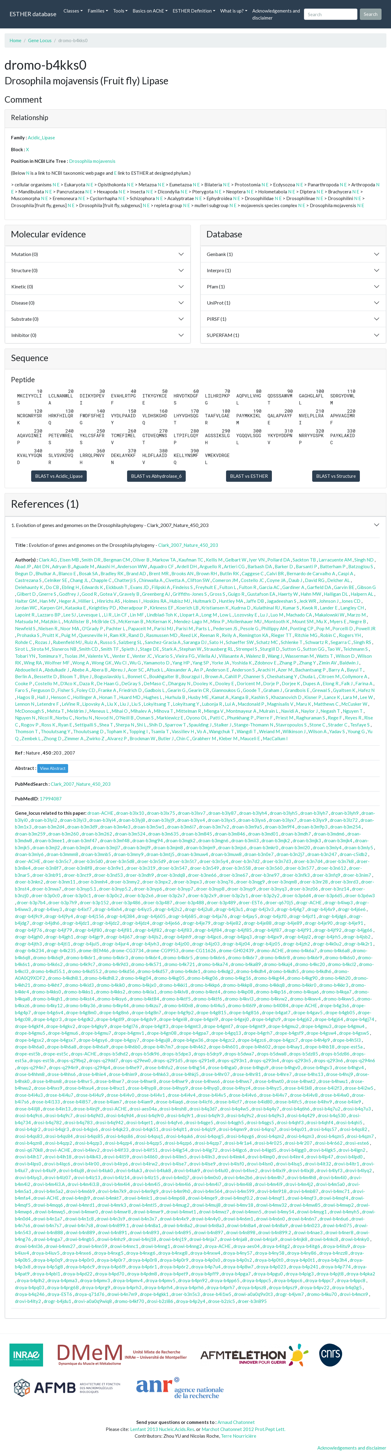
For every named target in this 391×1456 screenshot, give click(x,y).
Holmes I (132, 601)
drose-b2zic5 (221, 1301)
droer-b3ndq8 (171, 875)
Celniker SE (55, 580)
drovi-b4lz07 (57, 1177)
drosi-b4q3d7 (203, 1108)
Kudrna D (240, 607)
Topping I (138, 731)
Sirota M (40, 649)
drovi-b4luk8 (158, 1170)
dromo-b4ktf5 (176, 998)
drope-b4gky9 (92, 1026)
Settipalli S (86, 724)
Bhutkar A (45, 573)
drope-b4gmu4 (349, 1026)
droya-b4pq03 (29, 1287)
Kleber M (228, 738)
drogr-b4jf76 (28, 930)
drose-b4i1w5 (217, 1294)
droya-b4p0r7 (111, 1260)
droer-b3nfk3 (296, 875)
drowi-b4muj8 (206, 1205)
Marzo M (356, 614)
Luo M (276, 614)
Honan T (107, 697)
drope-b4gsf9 (289, 1033)
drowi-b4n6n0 (270, 1218)
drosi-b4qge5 (199, 1122)
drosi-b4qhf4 (319, 1122)
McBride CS (103, 621)
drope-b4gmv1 (129, 1033)
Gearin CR (198, 690)
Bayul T (354, 669)
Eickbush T (116, 587)
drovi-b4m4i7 (207, 1184)
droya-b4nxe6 (76, 1253)
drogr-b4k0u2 (327, 943)
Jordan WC (26, 607)
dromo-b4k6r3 (113, 957)
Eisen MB (69, 559)
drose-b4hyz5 (267, 1088)
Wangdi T (246, 731)
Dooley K (202, 683)
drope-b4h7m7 (158, 1046)
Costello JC (252, 580)
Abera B (99, 669)
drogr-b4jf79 (58, 930)
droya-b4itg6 (306, 1246)
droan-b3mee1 (50, 840)
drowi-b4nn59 (92, 1246)
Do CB (52, 587)
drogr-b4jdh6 (46, 923)
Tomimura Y (49, 656)
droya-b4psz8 (252, 1287)
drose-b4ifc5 (288, 1101)
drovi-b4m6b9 (80, 1191)
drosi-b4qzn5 (330, 1136)
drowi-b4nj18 (142, 1239)
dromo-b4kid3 (79, 985)
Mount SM (302, 621)
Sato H (216, 642)
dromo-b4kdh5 (284, 971)
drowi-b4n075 (337, 1225)
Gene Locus (40, 40)
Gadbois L (154, 690)
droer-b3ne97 (265, 875)
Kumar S (291, 607)
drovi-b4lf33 (115, 1150)
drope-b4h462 (191, 1046)
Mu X (321, 621)
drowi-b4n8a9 (273, 1225)
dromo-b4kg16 (236, 978)
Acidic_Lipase (41, 137)
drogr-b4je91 (349, 923)
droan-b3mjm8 (168, 847)
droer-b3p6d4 (296, 895)
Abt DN (41, 566)
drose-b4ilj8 (27, 1108)
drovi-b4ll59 (116, 1156)
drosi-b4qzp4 (118, 1143)
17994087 (51, 798)
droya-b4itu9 (336, 1246)
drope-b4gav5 (308, 1012)
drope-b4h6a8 (61, 1046)
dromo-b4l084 (273, 1005)
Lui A (230, 704)
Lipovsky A (93, 704)
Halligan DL (336, 594)
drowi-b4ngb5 (79, 1239)
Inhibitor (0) (23, 335)
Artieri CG (234, 566)
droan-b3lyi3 (73, 820)
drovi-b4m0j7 (175, 1177)
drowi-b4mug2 (174, 1205)
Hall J (42, 697)
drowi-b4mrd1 (80, 1205)
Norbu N (83, 717)
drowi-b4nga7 (48, 1239)
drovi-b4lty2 (28, 1301)
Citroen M (329, 676)
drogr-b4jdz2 (105, 923)
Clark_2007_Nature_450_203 (188, 545)
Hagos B (25, 697)
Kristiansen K (214, 607)
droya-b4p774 (336, 1266)
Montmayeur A (241, 711)
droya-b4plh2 (31, 1280)
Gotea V (108, 594)
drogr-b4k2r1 (358, 943)
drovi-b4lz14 (116, 1177)
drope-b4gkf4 (29, 1026)
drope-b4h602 (256, 1046)
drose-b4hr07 (215, 1074)
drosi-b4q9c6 (28, 1115)
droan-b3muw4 (192, 854)
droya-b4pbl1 (46, 1273)
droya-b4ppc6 (288, 1280)
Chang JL (79, 580)
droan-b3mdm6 (329, 833)
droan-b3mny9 (129, 854)
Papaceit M (139, 628)
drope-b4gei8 (173, 1019)
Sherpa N (125, 724)
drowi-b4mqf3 (301, 1198)
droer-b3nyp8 (210, 888)
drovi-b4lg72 (203, 1150)
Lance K (332, 697)
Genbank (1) (220, 254)
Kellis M (214, 559)
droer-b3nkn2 (29, 881)
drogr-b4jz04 (236, 943)
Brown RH (206, 573)
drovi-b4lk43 (87, 1156)
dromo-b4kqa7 (337, 991)
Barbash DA (259, 566)
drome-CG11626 (198, 950)
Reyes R (353, 717)
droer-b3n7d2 (245, 861)
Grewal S (321, 690)
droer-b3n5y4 (213, 861)
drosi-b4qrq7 (263, 1129)
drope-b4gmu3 (316, 1026)
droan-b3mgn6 (213, 840)
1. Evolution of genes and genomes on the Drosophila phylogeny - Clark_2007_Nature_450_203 (109, 525)
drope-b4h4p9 (315, 1040)
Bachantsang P (310, 669)
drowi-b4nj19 (173, 1239)
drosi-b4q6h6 (296, 1108)
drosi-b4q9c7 (59, 1115)
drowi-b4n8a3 (209, 1225)
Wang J (275, 656)
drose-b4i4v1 (151, 1095)
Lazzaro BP (48, 614)
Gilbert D (26, 594)
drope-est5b (27, 1053)
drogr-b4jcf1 (302, 916)
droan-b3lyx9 (313, 820)
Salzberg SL (130, 642)
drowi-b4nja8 (233, 1239)
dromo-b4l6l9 (242, 1005)
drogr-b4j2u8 (199, 909)
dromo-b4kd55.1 (48, 971)
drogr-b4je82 (227, 923)
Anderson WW (132, 566)
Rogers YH (350, 635)
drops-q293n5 (296, 1060)
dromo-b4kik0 (111, 985)
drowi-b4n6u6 (334, 1218)
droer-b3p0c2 (108, 895)
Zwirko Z (95, 738)
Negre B (357, 621)
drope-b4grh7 (258, 1033)
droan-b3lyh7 (314, 813)
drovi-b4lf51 (144, 1150)
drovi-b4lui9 (43, 1170)
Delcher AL (338, 580)
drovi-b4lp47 (319, 1156)
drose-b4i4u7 (59, 1095)
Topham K (116, 731)
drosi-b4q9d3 (89, 1115)
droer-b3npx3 (188, 881)
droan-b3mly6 (29, 854)
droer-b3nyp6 (148, 888)
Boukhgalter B (163, 676)
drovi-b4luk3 (129, 1170)
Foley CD (85, 690)
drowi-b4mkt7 (107, 1198)
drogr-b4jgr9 (89, 936)
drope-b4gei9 (204, 1019)
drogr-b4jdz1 (76, 923)
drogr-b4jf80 (88, 930)
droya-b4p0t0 (269, 1260)
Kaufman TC (190, 559)
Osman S (145, 717)
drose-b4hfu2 (159, 1067)
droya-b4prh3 (127, 1287)
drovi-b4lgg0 (292, 1150)
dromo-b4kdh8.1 (65, 978)
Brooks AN (182, 573)
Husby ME (198, 697)
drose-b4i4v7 (273, 1095)
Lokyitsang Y (186, 704)
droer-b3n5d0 (88, 861)
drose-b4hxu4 (79, 1088)
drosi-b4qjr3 (56, 1129)
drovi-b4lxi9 (273, 1170)
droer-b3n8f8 (78, 868)
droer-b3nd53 (108, 875)
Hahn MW (311, 594)
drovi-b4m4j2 (299, 1184)
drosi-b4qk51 (145, 1129)
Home (15, 40)
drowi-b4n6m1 (238, 1218)
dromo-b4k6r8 (275, 957)
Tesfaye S (360, 724)
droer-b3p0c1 (77, 895)
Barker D (284, 566)
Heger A (67, 601)
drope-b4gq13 (226, 1033)
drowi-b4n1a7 (47, 1218)
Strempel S (246, 649)
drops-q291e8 (200, 1060)
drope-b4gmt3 (186, 1026)
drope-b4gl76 (124, 1026)
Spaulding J (200, 724)
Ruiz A (90, 642)
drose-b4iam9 (139, 1101)
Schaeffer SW (240, 642)
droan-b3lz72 (344, 820)
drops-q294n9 (63, 1067)
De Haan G (108, 683)
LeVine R (70, 704)
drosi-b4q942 (109, 1122)
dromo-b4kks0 (46, 991)
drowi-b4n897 (208, 1232)
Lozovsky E (245, 614)
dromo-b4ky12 (47, 1005)
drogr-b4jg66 (358, 930)
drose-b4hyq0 (205, 1088)
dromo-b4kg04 (136, 978)
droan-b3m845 (196, 833)
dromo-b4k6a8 (335, 950)
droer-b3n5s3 (185, 1294)
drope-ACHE (304, 1005)
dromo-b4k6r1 (81, 957)
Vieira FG (185, 656)
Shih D (155, 724)
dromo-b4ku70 (322, 1294)
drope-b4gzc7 (283, 1040)
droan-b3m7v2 (214, 826)
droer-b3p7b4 (31, 902)
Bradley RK (111, 573)
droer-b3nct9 (77, 875)
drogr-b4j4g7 (290, 909)
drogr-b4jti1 (57, 943)
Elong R (330, 683)
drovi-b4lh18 (58, 1156)
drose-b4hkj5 (185, 1074)
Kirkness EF (162, 607)
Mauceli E (250, 738)
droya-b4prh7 (220, 1287)
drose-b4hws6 (205, 1081)
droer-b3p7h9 (62, 902)
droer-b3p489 (221, 902)
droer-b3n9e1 (109, 868)
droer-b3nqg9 (250, 881)
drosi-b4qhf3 (290, 1122)
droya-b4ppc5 (256, 1280)
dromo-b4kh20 (335, 978)
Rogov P (29, 724)
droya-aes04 (246, 1246)
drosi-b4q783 (78, 1122)
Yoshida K (242, 662)
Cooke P (23, 683)
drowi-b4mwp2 (338, 1205)
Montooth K (276, 621)
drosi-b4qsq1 (149, 1136)
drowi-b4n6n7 (302, 1218)
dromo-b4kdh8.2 (101, 978)
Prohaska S (28, 635)
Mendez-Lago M (190, 621)
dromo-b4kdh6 (316, 971)
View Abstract (52, 768)
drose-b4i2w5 (359, 1088)
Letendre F (48, 704)
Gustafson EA (261, 594)
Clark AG (48, 559)
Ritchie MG (305, 635)
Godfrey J (69, 594)
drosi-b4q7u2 (326, 1108)
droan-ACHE (100, 813)
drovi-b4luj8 (71, 1170)
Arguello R (210, 566)
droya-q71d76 (89, 1294)
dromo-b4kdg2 (218, 971)
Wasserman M (299, 656)
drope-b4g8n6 (114, 1012)
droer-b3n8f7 (47, 868)
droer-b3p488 (189, 902)
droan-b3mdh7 (296, 833)
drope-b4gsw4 (321, 1033)
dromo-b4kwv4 (305, 998)
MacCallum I (275, 738)
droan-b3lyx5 (222, 820)
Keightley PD (102, 607)
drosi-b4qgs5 (260, 1122)
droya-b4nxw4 (205, 1253)
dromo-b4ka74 (213, 964)
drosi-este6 (357, 1143)
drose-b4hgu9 (254, 1067)
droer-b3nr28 (314, 881)
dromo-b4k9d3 (113, 964)
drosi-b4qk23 (114, 1129)
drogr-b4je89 (288, 923)
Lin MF (137, 614)
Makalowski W (329, 614)
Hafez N (366, 690)
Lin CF (120, 614)
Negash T (330, 711)
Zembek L (31, 738)
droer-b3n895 (252, 1301)
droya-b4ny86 (301, 1253)
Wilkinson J (294, 731)
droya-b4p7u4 (206, 1266)
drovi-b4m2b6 (238, 1177)
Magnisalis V (280, 704)
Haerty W (288, 594)
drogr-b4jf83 (178, 930)
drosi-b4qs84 (59, 1136)
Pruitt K (50, 635)
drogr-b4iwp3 (338, 902)
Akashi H (106, 566)
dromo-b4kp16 (271, 991)
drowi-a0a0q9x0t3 (253, 1294)
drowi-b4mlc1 (138, 1198)
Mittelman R (188, 711)
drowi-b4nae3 (308, 1232)
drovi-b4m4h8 (301, 1177)
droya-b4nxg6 (140, 1253)
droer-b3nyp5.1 (80, 888)
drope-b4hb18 (319, 1046)
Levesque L (90, 614)
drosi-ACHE (114, 1108)
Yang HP (181, 662)
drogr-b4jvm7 (290, 1294)
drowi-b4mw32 (271, 1205)
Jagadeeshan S (281, 601)
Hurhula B (175, 697)
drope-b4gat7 (276, 1012)
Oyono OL (196, 717)
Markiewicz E (169, 717)
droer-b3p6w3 (360, 895)
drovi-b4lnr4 (291, 1156)
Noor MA (69, 628)
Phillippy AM (274, 628)
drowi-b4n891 (112, 1232)
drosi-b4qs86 (119, 1136)
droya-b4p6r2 (174, 1266)
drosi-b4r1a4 (238, 1143)
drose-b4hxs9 (48, 1088)
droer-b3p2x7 (170, 895)
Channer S (253, 676)
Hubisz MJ (179, 601)
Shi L (141, 724)
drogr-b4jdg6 (332, 916)
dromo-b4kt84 (144, 998)
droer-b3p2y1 (233, 895)
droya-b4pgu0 (268, 1273)
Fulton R (247, 587)
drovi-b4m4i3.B (83, 1184)
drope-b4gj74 (360, 1019)
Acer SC (136, 669)
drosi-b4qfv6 (169, 1122)
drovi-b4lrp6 (115, 1163)
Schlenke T (291, 642)
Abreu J (117, 669)
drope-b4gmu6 (63, 1033)
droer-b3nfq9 (326, 875)
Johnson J (328, 601)
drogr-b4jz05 (266, 943)
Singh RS (362, 642)
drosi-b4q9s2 (240, 1115)
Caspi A (345, 573)
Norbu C (63, 717)
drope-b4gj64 (329, 1019)
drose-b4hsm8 (47, 1081)
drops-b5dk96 (145, 1053)
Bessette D (45, 676)
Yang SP (200, 662)
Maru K (303, 704)
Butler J (166, 738)
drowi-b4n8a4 (241, 1225)
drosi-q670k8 (29, 1150)
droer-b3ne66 (202, 875)
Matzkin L (51, 621)
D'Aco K (68, 683)
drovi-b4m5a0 (330, 1184)
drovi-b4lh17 (28, 1156)
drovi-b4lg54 (174, 1150)
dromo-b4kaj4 (278, 964)
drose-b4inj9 (86, 1108)
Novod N (104, 717)
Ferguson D (43, 690)
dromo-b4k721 (179, 964)
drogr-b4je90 (319, 923)
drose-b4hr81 (246, 1074)
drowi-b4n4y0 (206, 1218)
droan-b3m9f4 (279, 826)
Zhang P (287, 662)
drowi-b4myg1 (312, 1211)
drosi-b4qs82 (353, 1129)
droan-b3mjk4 (338, 840)
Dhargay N (179, 683)
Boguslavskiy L (109, 676)
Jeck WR (307, 601)
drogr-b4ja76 (213, 916)
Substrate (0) (24, 319)
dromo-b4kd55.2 (85, 971)
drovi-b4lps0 (28, 1163)
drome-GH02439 (236, 950)
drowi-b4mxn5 (246, 1211)
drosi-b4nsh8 (173, 1108)
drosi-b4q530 (332, 1115)
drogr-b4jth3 (28, 943)
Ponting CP (301, 628)
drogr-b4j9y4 (59, 916)
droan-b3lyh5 (284, 813)
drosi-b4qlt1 (174, 1129)
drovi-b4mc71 (335, 1191)
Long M (209, 614)
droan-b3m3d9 (82, 826)
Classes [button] (71, 10)
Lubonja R (212, 704)
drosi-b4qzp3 (88, 1143)
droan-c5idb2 (353, 854)
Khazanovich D (286, 697)
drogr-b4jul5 (86, 943)
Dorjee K (291, 683)
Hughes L (152, 697)
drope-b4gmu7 (96, 1033)
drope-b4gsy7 (124, 1040)
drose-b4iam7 (107, 1101)
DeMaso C (154, 683)
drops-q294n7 (31, 1067)
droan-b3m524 (130, 833)
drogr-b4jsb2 (357, 936)
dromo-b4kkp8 (237, 985)
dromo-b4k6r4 (145, 957)
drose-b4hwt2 (301, 1081)
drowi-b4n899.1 (112, 1225)
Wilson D (345, 656)
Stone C (317, 724)
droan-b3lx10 (130, 813)
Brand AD (136, 573)
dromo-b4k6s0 (340, 957)
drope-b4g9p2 (179, 1012)
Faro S (21, 690)
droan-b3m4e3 (115, 826)
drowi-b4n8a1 (146, 1225)
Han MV (47, 601)
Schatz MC (267, 642)
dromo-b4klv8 (173, 991)
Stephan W (190, 649)
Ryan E (65, 724)
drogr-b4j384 (121, 916)
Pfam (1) (216, 286)
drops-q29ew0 (136, 1060)
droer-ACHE (27, 861)
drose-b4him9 (123, 1074)
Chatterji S (125, 580)
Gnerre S (47, 594)
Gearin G (176, 690)
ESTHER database (32, 13)
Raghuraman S (310, 717)
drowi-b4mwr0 (83, 1211)
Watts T (324, 656)
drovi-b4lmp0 (261, 1156)
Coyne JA (276, 580)
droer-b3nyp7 (179, 888)
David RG (314, 580)
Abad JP (23, 566)
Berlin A (23, 676)
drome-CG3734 (127, 950)
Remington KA (253, 635)
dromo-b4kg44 (269, 978)
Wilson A (317, 731)
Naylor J (309, 711)
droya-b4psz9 (283, 1287)
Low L (226, 614)
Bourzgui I (191, 676)
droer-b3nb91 (46, 875)
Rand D (135, 635)
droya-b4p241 (303, 1266)
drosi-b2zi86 (160, 1301)
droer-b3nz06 (304, 888)
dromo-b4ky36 (80, 1005)
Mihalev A (140, 711)
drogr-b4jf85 (238, 930)
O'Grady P (92, 628)
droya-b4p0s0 (205, 1260)
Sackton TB (304, 559)
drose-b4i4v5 (212, 1095)
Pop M (323, 628)
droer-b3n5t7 (183, 861)
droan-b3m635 (163, 833)
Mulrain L (268, 711)
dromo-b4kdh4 (251, 971)
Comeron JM (225, 580)
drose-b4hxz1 (111, 1088)
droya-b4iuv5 (46, 1253)
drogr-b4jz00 (175, 943)
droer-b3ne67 (233, 875)
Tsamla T (160, 731)
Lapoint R (25, 614)
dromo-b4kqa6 (304, 991)
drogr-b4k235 (61, 950)
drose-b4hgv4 (349, 1067)
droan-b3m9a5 (247, 826)
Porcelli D (342, 628)
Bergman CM (116, 559)
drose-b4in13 (57, 1108)
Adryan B (61, 566)
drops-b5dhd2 (113, 1053)
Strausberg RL (218, 649)
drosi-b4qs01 (293, 1129)
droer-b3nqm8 (282, 881)
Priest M (284, 717)
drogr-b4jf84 (208, 930)
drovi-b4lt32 (318, 1163)
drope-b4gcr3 (47, 1019)
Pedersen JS (225, 628)
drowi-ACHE (46, 1198)
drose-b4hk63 (154, 1074)
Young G (356, 731)
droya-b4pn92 (192, 1280)
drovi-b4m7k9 (112, 1191)
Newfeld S (25, 628)
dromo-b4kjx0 (142, 985)
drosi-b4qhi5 (349, 1122)
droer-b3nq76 (219, 881)
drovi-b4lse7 (173, 1163)
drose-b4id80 (258, 1101)
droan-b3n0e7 (259, 854)
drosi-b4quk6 (179, 1136)
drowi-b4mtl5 (143, 1205)
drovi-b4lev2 (86, 1150)
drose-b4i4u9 (90, 1095)
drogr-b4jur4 (115, 943)
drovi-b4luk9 (187, 1170)
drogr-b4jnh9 (178, 936)
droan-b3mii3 (245, 840)
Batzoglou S (360, 566)
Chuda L (308, 676)
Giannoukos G (226, 690)
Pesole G (249, 628)
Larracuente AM (335, 559)
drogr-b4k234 (29, 950)
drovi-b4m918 (272, 1191)
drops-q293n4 (264, 1060)
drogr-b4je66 (166, 923)
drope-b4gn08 (162, 1033)
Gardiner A (293, 587)
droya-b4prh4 (158, 1287)
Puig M (68, 635)
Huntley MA (231, 601)
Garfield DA (319, 587)
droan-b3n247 (322, 854)
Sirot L (21, 649)
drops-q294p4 (95, 1067)
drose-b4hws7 (237, 1081)
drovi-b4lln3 (202, 1156)
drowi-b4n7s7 (47, 1225)
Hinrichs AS (108, 601)
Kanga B (239, 697)
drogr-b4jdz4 (135, 923)
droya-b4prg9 (96, 1287)
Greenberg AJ (156, 594)
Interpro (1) (219, 270)
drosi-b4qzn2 (270, 1136)
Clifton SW (198, 580)
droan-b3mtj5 (160, 854)
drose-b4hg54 (190, 1067)
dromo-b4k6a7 (302, 950)
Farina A (363, 683)
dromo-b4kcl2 (342, 964)
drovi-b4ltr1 (346, 1163)
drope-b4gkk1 (154, 1294)
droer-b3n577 (299, 868)
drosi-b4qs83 (28, 1136)
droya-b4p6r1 (142, 1266)
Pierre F (264, 717)
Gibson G (366, 587)
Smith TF (110, 649)
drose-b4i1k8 (298, 1088)
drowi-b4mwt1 (181, 1211)
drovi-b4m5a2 (48, 1191)
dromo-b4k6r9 (307, 957)
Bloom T (68, 676)
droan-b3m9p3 (312, 826)
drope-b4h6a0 (29, 1046)
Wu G (135, 662)
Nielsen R (47, 628)
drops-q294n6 (360, 1060)
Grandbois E (297, 690)
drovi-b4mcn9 (354, 1294)
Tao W (333, 649)
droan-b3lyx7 (283, 820)
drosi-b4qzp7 (208, 1143)
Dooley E (224, 683)
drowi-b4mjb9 (76, 1198)
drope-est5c (55, 1053)
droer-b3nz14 (335, 888)
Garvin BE (344, 587)
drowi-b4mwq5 (50, 1211)
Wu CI (120, 662)
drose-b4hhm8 (30, 1074)
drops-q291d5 (168, 1060)
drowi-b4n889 (80, 1232)
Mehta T (55, 711)
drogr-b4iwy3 (48, 909)
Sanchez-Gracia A (163, 642)
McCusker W (354, 704)
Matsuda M (26, 621)
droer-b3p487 (157, 902)
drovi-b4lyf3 (329, 1170)
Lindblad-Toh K (162, 614)
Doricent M (248, 683)
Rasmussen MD (161, 635)
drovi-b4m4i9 (269, 1184)
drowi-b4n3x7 (142, 1218)
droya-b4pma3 (62, 1280)
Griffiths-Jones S (190, 594)
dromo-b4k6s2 (48, 964)
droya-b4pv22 (314, 1287)
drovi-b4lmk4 (231, 1156)
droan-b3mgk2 (181, 840)
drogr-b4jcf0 (273, 916)
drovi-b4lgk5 (322, 1150)
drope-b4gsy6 (93, 1040)
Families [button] (96, 10)
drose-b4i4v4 (182, 1095)
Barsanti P (306, 566)
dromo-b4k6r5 (178, 957)
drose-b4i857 (77, 1101)
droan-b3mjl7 (106, 847)
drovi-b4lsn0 (260, 1163)
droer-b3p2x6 (139, 895)
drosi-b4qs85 (89, 1136)
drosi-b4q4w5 (234, 1108)
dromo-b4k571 (146, 964)
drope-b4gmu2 (283, 1026)
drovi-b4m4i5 (146, 1184)
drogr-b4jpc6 (207, 936)
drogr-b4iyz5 (138, 909)
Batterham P (332, 566)
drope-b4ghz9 (266, 1019)
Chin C (182, 738)
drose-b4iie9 (348, 1101)
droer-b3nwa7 (46, 888)
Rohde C (23, 642)
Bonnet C (136, 676)
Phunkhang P (240, 717)
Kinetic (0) (22, 286)
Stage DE (149, 649)
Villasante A (231, 656)
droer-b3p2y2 (265, 895)
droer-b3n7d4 (308, 861)
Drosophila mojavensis (92, 161)
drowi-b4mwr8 (116, 1211)
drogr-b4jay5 (243, 916)
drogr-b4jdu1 (57, 1301)
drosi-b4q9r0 (150, 1115)
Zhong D (52, 738)
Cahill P (233, 676)
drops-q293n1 (232, 1060)
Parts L (203, 628)
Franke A (107, 690)
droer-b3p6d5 (328, 895)
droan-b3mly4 (327, 847)
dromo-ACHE (270, 950)
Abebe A (80, 669)
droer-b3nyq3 (272, 888)
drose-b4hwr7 (109, 1081)
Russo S (108, 642)
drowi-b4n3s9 (111, 1218)
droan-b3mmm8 (62, 854)
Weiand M (269, 731)
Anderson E (217, 669)
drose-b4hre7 (278, 1074)
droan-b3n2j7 (290, 854)
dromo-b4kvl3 (239, 998)
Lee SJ (69, 614)
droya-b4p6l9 (111, 1266)
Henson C (60, 697)
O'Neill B (124, 717)
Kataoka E (75, 607)
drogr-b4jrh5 (327, 936)
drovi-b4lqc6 (57, 1163)
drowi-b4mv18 (238, 1205)
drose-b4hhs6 (61, 1074)
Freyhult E (206, 587)
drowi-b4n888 (48, 1232)
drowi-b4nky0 (355, 1239)
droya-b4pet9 (174, 1273)
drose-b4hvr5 (78, 1081)
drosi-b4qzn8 (28, 1143)
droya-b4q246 (30, 1294)
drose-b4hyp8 (142, 1088)
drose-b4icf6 (199, 1101)
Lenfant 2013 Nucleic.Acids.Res (162, 1429)
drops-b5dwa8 (272, 1053)
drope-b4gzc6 (252, 1040)
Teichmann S (355, 649)
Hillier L (86, 601)
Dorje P (271, 683)
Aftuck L (155, 669)
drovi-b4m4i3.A (49, 1184)
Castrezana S (28, 580)
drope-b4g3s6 (334, 1005)
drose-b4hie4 (92, 1074)
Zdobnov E (265, 662)
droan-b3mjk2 (275, 840)
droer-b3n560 (268, 868)
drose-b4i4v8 (304, 1095)
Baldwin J (348, 662)
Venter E (121, 656)
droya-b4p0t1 (300, 1260)
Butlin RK (229, 573)
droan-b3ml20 (295, 847)
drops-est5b (41, 1060)
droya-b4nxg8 (173, 1253)
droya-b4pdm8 (142, 1273)
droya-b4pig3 (300, 1273)
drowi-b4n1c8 (79, 1218)
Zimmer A (73, 738)
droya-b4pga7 (236, 1273)
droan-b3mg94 (147, 840)
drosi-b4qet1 (139, 1122)
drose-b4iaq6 (169, 1101)
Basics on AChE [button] (148, 10)
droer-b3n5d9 (151, 861)
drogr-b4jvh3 (145, 943)
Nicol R (45, 717)
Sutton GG (313, 649)
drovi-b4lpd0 (349, 1156)
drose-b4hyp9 (173, 1088)
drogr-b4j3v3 (260, 909)
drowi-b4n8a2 (177, 1225)
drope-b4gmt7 (218, 1026)
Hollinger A (84, 697)
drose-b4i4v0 (120, 1095)
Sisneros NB (64, 649)
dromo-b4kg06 (202, 978)
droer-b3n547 (172, 868)
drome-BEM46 (94, 950)
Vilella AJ (206, 656)
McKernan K (158, 621)
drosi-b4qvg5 (210, 1136)
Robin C (328, 635)
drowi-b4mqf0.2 (236, 1198)
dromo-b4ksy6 (112, 998)
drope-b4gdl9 (110, 1019)
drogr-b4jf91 (298, 930)
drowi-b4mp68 (170, 1198)
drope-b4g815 (211, 1012)
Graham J (272, 690)
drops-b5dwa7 (239, 1053)
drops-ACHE (84, 1053)
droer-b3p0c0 (45, 895)
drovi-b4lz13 (87, 1177)
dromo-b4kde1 (185, 971)
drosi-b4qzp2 (58, 1143)
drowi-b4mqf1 (270, 1198)
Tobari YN (25, 656)
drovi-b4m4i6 (177, 1184)
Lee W (366, 697)
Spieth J (129, 649)
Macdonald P (251, 704)
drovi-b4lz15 (145, 1177)
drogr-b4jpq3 (238, 936)
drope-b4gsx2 (29, 1040)
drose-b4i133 (46, 1101)
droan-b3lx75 (161, 813)
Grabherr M (204, 738)
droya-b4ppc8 (351, 1280)
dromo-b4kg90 (302, 978)
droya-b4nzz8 (333, 1253)
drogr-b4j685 (182, 916)
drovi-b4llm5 (173, 1156)
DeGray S (131, 683)
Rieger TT (281, 635)
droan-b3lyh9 (345, 813)
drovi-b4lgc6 (233, 1150)
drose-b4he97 (127, 1067)
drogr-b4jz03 (206, 943)
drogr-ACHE (309, 902)
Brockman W (142, 738)
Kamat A (219, 697)
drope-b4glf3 (154, 1026)
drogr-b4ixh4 (108, 909)
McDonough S (29, 711)
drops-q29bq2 (71, 1060)
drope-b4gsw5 (354, 1033)
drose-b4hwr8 (141, 1081)
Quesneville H (93, 635)
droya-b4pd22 (77, 1273)
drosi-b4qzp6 (178, 1143)
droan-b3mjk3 (307, 840)
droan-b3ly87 (222, 813)
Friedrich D (130, 690)
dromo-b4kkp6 (205, 985)
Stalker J (222, 724)
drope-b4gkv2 (60, 1026)
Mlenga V (213, 711)
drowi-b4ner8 (339, 1232)
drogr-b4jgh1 (59, 936)
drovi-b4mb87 (303, 1191)
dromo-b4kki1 (173, 985)
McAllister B (76, 621)
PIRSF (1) (216, 319)
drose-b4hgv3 (317, 1067)
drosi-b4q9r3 (210, 1115)
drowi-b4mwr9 (148, 1211)
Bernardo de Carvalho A (311, 573)
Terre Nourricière (238, 1436)
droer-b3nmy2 (125, 881)
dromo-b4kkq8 (270, 985)
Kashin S (259, 697)
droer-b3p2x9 (202, 895)
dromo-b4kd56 (119, 971)
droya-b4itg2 (276, 1246)
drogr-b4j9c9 (28, 916)
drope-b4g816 (244, 1012)
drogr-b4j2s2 (168, 909)
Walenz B (255, 656)
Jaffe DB (255, 601)
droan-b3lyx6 (252, 820)
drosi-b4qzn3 (300, 1136)
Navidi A (289, 711)
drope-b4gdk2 (78, 1019)
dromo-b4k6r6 (210, 957)
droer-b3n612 (331, 868)
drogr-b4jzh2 (296, 943)
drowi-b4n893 (144, 1232)
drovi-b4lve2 (244, 1170)
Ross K (48, 724)
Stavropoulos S (291, 724)
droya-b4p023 (271, 1266)
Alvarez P (117, 738)
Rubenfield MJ (67, 642)
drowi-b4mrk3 (111, 1205)
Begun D (24, 573)
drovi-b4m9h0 (175, 1191)
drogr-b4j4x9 (321, 909)
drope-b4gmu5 (30, 1033)
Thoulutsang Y (55, 731)
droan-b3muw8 (226, 854)
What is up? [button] (232, 10)
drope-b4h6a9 (93, 1046)
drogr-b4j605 (151, 916)
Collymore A (354, 676)
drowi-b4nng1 (155, 1246)
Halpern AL (362, 594)
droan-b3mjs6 (232, 847)
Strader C (337, 724)
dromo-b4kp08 (238, 991)
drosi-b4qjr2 (28, 1129)
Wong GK (101, 662)
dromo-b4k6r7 (243, 957)
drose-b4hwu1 (333, 1081)
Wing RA (33, 662)
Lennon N (24, 704)
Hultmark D (204, 601)
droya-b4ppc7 (319, 1280)
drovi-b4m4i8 (238, 1184)
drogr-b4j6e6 (352, 909)
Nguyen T (353, 711)
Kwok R (309, 607)
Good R (89, 594)
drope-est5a (350, 1046)
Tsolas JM (74, 656)
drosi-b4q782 (48, 1122)
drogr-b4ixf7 (78, 909)
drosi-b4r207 (298, 1143)
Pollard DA (278, 559)
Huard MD (130, 697)
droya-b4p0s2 (237, 1260)
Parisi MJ (163, 628)
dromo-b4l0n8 (178, 1005)
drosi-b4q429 (301, 1115)
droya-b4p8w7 (238, 1266)
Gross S (217, 594)
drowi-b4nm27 (60, 1246)
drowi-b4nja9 (263, 1239)
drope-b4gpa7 (194, 1033)
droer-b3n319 (140, 868)
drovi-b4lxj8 (301, 1170)
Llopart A (189, 614)
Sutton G (291, 649)
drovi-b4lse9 (202, 1163)
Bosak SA (88, 573)
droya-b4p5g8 (48, 1266)
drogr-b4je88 (258, 923)
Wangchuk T (221, 731)
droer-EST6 (251, 902)
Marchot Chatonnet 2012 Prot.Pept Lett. (243, 1429)
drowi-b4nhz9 (111, 1239)
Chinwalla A (151, 580)
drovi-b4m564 (207, 1191)
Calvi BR (275, 573)
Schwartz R (316, 642)
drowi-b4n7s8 (78, 1225)
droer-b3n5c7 (57, 861)
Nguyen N (25, 717)
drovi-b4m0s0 (206, 1177)
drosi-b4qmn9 (232, 1129)
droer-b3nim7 (357, 875)
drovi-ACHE (58, 1150)
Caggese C (253, 573)
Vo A (201, 731)
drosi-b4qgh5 (230, 1122)
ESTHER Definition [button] (192, 10)
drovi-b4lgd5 (263, 1150)
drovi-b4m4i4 (116, 1184)
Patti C (217, 717)
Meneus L (99, 711)
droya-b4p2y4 (190, 1301)
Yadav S (337, 731)
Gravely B (129, 594)
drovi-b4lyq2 (358, 1170)
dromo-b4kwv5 (338, 998)
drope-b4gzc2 (220, 1040)
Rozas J (42, 642)
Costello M (46, 683)
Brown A (213, 676)
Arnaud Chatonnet (236, 1422)
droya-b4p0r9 (174, 1260)
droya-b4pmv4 (128, 1280)
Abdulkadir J (57, 669)
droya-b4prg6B (63, 1287)
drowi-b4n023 (305, 1225)
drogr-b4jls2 (148, 936)
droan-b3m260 (63, 833)
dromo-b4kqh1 (48, 998)
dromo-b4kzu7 (146, 1005)
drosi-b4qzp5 (148, 1143)
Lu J (264, 614)
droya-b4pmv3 (95, 1280)
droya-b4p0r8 (142, 1260)
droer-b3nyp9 (241, 888)
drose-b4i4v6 (243, 1095)
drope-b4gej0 (235, 1019)
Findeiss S (183, 587)
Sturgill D (270, 649)
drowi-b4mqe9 (202, 1198)
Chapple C (101, 580)
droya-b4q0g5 (347, 1287)
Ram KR (118, 635)
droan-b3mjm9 (200, 847)
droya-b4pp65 (224, 1280)
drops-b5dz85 (303, 1053)
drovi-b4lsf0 (231, 1163)
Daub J (295, 580)
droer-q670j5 (279, 902)
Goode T (252, 690)
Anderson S (243, 669)
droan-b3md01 (263, 833)
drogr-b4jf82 (148, 930)
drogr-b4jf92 (328, 930)
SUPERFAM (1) (223, 335)
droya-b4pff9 (205, 1273)
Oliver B (141, 559)
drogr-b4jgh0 (29, 936)
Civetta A (175, 580)
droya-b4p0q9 (48, 1260)
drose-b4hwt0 (269, 1081)
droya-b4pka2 (360, 1273)
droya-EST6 (59, 1294)
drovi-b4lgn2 (351, 1150)
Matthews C (326, 704)
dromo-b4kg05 (169, 978)
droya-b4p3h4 (332, 1260)
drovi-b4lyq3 (28, 1177)
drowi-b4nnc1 (124, 1246)
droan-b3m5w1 (148, 826)
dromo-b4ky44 (113, 1005)
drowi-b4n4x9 (174, 1218)
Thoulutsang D (88, 731)
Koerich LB (187, 607)
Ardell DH (187, 566)
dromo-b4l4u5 (210, 1005)
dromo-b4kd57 (152, 971)
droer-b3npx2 (156, 881)
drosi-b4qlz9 (203, 1129)
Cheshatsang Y (282, 676)
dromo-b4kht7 (47, 985)
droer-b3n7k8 (339, 861)
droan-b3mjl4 (76, 847)
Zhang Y (307, 662)
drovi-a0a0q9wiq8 (93, 1301)
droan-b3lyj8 (132, 820)
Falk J (347, 683)
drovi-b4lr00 (86, 1163)
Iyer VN (257, 559)
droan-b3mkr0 (263, 847)
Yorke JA (220, 662)
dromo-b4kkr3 (333, 985)
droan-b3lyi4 (102, 820)
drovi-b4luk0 (100, 1170)
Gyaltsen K (344, 690)
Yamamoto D (157, 662)
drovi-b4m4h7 (269, 1177)
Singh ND (364, 559)
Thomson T (26, 731)
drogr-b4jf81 (118, 930)
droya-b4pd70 (109, 1273)
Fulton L (227, 587)
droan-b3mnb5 (96, 854)
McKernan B (130, 621)
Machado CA (299, 614)
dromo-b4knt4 (205, 991)
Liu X (112, 704)
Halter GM (26, 601)
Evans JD (139, 587)
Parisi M (184, 628)
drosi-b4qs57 (323, 1129)
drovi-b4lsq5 (289, 1163)
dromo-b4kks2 (110, 991)
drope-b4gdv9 (141, 1019)
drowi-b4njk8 (293, 1239)
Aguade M (83, 566)
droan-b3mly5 (358, 847)
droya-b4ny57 (237, 1253)
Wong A (80, 662)
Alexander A (178, 669)
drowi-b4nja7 (203, 1239)
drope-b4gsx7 (61, 1040)
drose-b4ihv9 (318, 1101)
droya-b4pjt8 (330, 1273)
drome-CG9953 (162, 950)
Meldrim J (76, 711)
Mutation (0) (24, 254)
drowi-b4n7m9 (122, 1294)
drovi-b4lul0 (215, 1170)
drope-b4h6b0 (126, 1046)
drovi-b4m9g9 (144, 1191)
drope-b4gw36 (188, 1040)
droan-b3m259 (30, 833)
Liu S (136, 704)
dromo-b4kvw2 (271, 998)
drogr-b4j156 (90, 916)
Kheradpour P (133, 607)
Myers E (338, 621)
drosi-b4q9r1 (180, 1115)
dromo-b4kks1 (78, 991)
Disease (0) (23, 302)
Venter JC (142, 656)
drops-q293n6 (328, 1060)
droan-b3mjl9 (137, 847)
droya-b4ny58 (269, 1253)
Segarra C (341, 642)
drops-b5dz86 (335, 1053)
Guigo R (236, 594)
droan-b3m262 (97, 833)
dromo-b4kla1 (142, 991)
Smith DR (91, 559)
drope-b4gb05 (340, 1012)
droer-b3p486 (126, 902)
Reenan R (209, 635)
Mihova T (163, 711)
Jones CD (350, 601)
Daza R (86, 683)
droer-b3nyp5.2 (115, 888)
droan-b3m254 (345, 826)
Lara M (350, 697)
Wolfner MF (57, 662)
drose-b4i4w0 (334, 1095)
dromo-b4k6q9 (48, 957)
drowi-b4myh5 (344, 1211)
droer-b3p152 (94, 902)
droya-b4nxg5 (108, 1253)
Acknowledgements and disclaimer (276, 14)
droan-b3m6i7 (181, 826)
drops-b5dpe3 (176, 1053)
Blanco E (67, 573)
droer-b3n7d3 (276, 861)
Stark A (169, 649)
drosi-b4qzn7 (360, 1136)
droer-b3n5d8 (120, 861)
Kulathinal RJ (266, 607)
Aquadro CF (162, 566)
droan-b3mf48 (115, 840)
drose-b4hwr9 (173, 1081)
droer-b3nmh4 (93, 881)
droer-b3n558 (236, 868)
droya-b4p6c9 (80, 1266)
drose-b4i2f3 (328, 1088)
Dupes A (311, 683)
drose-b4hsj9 (339, 1074)
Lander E (329, 607)
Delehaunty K (29, 587)
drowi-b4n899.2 (274, 1232)
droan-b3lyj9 (161, 820)
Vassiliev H (183, 731)
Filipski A (161, 587)
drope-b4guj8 (156, 1040)
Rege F (335, 717)
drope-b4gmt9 (250, 1026)
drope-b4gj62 (297, 1019)
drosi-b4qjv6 (85, 1129)
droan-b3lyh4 (253, 813)
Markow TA (164, 559)
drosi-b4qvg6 (240, 1136)
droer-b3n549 (204, 868)
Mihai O (119, 711)
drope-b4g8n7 (146, 1012)
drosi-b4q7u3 (357, 1108)
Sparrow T (175, 724)
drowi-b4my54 (279, 1211)
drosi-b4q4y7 (265, 1108)
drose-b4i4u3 (29, 1095)
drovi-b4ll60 (145, 1156)
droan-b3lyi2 (44, 820)
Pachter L (115, 628)
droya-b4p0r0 (79, 1260)
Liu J (124, 704)
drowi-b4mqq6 (48, 1205)
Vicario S (164, 656)
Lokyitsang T (157, 704)
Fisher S (65, 690)
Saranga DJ (194, 642)
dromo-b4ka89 (246, 964)
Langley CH (352, 607)
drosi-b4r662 (328, 1143)
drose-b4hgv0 (285, 1067)
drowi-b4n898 (240, 1232)
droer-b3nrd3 (344, 881)
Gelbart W (235, 559)
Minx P (217, 621)
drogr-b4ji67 (119, 936)
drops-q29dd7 (103, 1060)
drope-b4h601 (223, 1046)
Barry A (336, 669)
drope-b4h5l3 (347, 1040)
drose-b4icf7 (228, 1101)
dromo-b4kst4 (79, 998)
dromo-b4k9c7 (80, 964)
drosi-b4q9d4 (120, 1115)
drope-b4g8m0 (81, 1012)
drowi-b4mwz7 (214, 1211)
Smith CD (88, 649)
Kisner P (312, 697)
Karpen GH (51, 607)
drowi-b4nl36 (29, 1246)
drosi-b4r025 (268, 1143)
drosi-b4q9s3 (270, 1115)
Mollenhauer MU (244, 621)
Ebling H (70, 587)
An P (198, 669)
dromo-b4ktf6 (207, 998)
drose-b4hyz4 (236, 1088)
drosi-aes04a (143, 1108)
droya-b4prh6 (189, 1287)
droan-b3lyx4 (191, 820)
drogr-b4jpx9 (268, 936)
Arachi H (266, 669)
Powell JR (365, 628)
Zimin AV (328, 662)
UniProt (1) (218, 302)
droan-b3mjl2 (46, 847)
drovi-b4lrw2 (144, 1163)
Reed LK (188, 635)
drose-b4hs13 (308, 1074)
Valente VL (98, 656)
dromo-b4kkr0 (301, 985)
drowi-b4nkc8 (324, 1239)
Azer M (285, 669)
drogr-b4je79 (196, 923)
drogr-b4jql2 (298, 936)
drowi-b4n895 (176, 1232)
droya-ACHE (218, 1246)
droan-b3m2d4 (49, 826)
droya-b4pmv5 (160, 1280)
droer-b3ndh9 (140, 875)
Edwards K (92, 587)
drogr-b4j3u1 (229, 909)
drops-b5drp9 (208, 1053)
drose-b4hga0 (222, 1067)
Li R (107, 614)
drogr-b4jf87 (268, 930)
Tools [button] (118, 10)
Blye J (85, 676)
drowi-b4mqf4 (333, 1198)
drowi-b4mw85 (305, 1205)
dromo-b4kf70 (129, 1301)
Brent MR (159, 573)
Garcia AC (269, 587)
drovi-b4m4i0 (333, 1177)
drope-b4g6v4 (48, 1012)
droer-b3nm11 (60, 881)
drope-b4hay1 (287, 1046)
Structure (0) (24, 270)
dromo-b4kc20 (310, 964)
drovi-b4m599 (239, 1191)
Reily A (229, 635)
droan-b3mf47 (82, 840)
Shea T (106, 724)
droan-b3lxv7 (192, 813)
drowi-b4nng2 (187, 1246)
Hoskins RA (154, 601)
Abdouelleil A (28, 669)
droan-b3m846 (230, 833)
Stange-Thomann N (253, 724)
